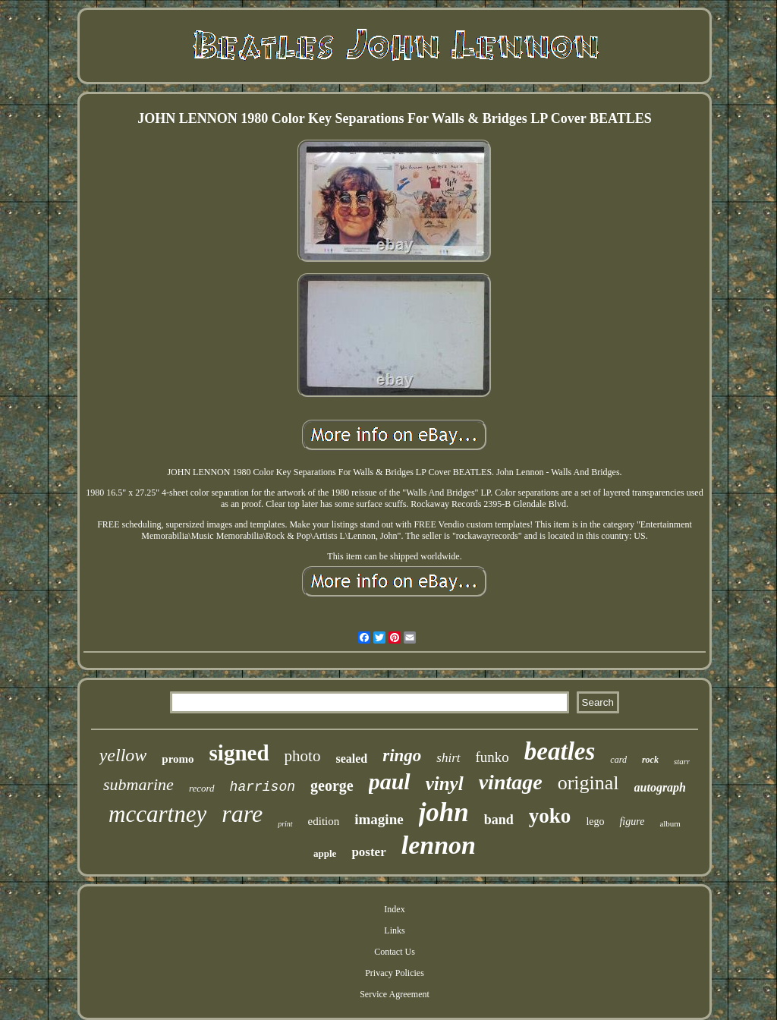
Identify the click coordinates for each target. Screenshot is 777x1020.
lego (595, 821)
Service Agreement (394, 994)
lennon (438, 845)
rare (242, 813)
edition (324, 821)
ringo (401, 755)
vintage (511, 782)
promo (177, 759)
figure (631, 821)
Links (394, 930)
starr (682, 761)
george (332, 785)
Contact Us (394, 951)
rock (650, 759)
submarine (138, 784)
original (588, 783)
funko (492, 757)
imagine (378, 819)
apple (324, 853)
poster (368, 852)
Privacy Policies (394, 973)
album (670, 823)
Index (394, 909)
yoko (550, 815)
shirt (448, 758)
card (618, 759)
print (285, 824)
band (499, 819)
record (202, 788)
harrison (262, 787)
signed (239, 753)
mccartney (157, 814)
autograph (660, 787)
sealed (351, 758)
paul (390, 781)
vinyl (445, 783)
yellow (123, 755)
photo (303, 756)
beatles (559, 751)
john (444, 812)
